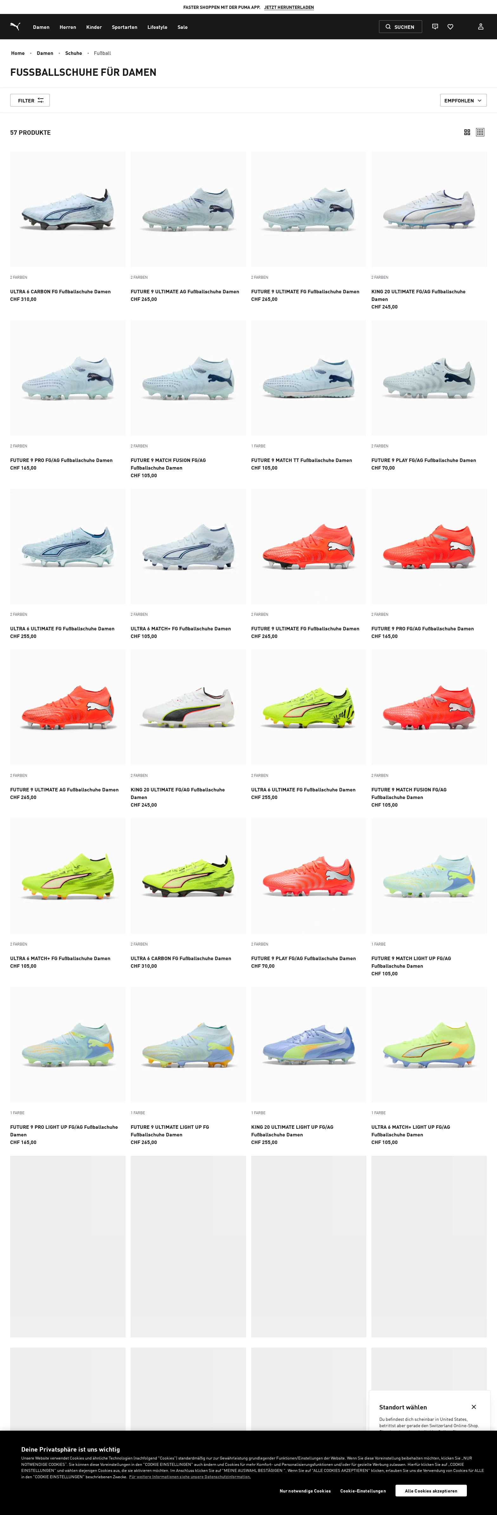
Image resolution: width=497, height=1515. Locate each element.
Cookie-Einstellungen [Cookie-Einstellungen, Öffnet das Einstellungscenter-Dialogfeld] (363, 1490)
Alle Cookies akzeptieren (431, 1490)
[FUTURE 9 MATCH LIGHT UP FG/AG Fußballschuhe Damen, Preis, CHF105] (429, 897)
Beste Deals (184, 1341)
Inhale (339, 1382)
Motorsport (185, 1361)
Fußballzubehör (408, 1301)
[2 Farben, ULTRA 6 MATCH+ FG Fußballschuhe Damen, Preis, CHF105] (188, 564)
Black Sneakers (349, 1351)
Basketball (344, 1331)
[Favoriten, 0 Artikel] (450, 26)
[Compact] (467, 132)
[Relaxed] (480, 132)
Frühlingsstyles (29, 1341)
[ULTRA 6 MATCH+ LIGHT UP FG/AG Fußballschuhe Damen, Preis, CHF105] (429, 1066)
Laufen (18, 1382)
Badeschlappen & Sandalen (42, 1372)
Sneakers (21, 1351)
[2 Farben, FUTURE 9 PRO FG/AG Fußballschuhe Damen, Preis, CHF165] (68, 395)
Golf (176, 1351)
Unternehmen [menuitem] (264, 1429)
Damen (45, 52)
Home (18, 52)
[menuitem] (41, 26)
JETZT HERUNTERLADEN (289, 7)
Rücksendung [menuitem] (162, 1420)
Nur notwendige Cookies (305, 1490)
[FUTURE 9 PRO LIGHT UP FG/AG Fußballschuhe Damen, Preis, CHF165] (68, 1066)
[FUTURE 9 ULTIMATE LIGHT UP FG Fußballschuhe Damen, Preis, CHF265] (188, 1066)
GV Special (343, 1372)
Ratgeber (400, 1266)
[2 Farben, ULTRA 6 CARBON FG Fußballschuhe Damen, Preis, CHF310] (68, 227)
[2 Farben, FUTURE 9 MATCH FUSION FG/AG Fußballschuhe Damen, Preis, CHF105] (188, 399)
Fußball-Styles (212, 1301)
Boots (338, 1361)
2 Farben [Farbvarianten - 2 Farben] (18, 277)
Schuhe (73, 52)
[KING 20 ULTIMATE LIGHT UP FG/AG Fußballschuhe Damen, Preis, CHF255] (309, 1066)
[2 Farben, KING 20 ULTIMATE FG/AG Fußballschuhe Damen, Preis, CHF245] (429, 231)
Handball (342, 1341)
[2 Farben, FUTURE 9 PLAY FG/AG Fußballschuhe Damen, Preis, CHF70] (429, 395)
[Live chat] (434, 26)
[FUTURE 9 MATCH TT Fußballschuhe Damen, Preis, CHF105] (309, 395)
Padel (177, 1382)
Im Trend (20, 1331)
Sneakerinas (24, 1361)
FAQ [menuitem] (45, 1429)
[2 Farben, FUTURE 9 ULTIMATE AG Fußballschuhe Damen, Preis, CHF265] (188, 227)
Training (181, 1331)
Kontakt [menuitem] (49, 1420)
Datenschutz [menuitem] (161, 1429)
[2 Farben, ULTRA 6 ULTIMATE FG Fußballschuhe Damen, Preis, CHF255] (68, 564)
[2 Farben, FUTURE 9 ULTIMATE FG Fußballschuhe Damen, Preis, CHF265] (309, 227)
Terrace (180, 1372)
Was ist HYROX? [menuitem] (266, 1420)
